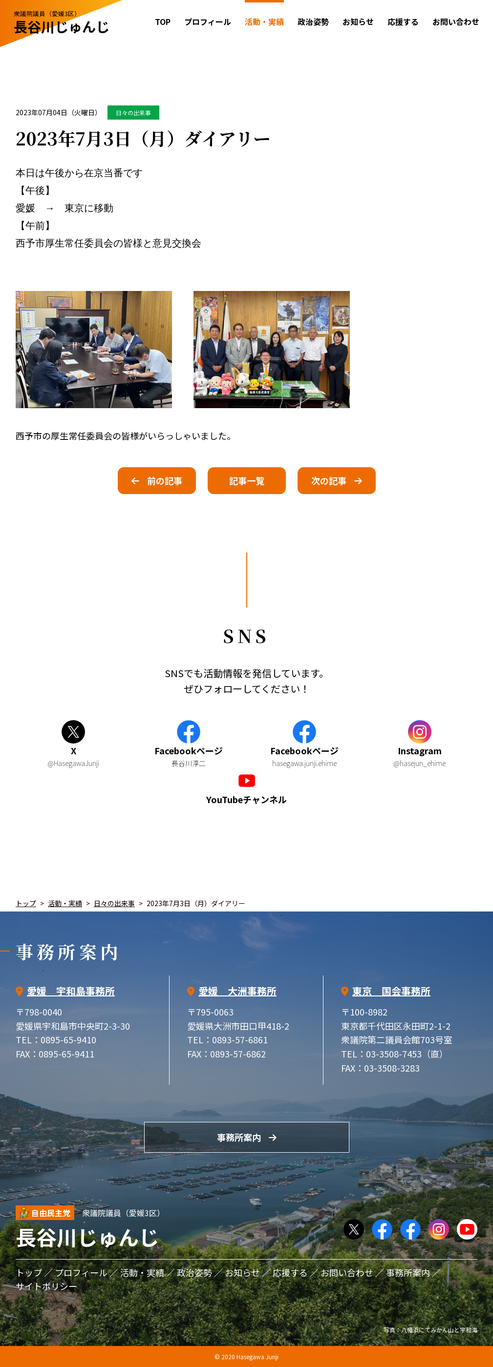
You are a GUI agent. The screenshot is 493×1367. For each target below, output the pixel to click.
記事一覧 (246, 480)
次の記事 (328, 480)
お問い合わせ (455, 21)
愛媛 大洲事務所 (237, 991)
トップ (26, 903)
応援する (403, 21)
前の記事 (164, 480)
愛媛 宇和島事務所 (71, 991)
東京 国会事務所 (391, 991)
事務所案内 (239, 1137)
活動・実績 (65, 903)
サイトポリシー (46, 1286)
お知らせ (358, 21)
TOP (163, 21)
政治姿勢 (313, 21)
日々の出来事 (133, 112)
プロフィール (207, 21)
